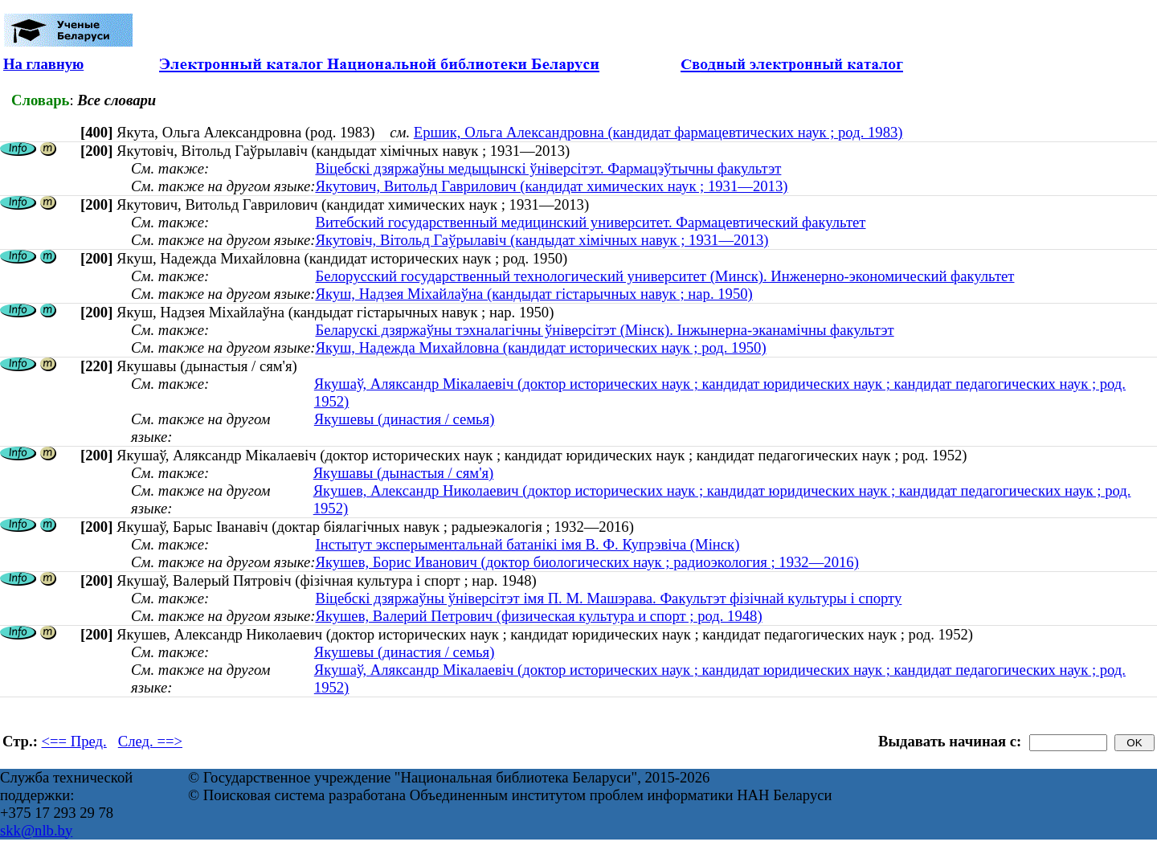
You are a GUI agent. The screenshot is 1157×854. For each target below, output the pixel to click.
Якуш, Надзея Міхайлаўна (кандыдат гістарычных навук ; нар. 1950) (533, 293)
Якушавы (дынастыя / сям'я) (403, 472)
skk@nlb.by (36, 830)
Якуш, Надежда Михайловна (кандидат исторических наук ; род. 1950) (540, 347)
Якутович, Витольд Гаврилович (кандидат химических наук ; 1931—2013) (551, 186)
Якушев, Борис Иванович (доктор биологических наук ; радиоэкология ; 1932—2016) (586, 562)
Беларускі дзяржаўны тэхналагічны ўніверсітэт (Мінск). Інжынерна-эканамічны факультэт (604, 329)
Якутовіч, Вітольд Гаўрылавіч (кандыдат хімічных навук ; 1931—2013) (541, 239)
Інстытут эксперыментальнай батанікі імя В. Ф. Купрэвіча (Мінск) (527, 544)
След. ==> (150, 741)
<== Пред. (74, 741)
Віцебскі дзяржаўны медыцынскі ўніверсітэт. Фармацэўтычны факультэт (548, 168)
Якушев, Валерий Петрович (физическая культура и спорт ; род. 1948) (538, 615)
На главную (43, 63)
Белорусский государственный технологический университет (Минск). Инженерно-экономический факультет (664, 276)
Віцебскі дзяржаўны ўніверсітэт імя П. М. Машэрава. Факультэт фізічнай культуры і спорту (608, 598)
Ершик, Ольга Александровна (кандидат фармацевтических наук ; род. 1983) (658, 132)
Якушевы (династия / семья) (404, 419)
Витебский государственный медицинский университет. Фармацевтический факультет (590, 222)
